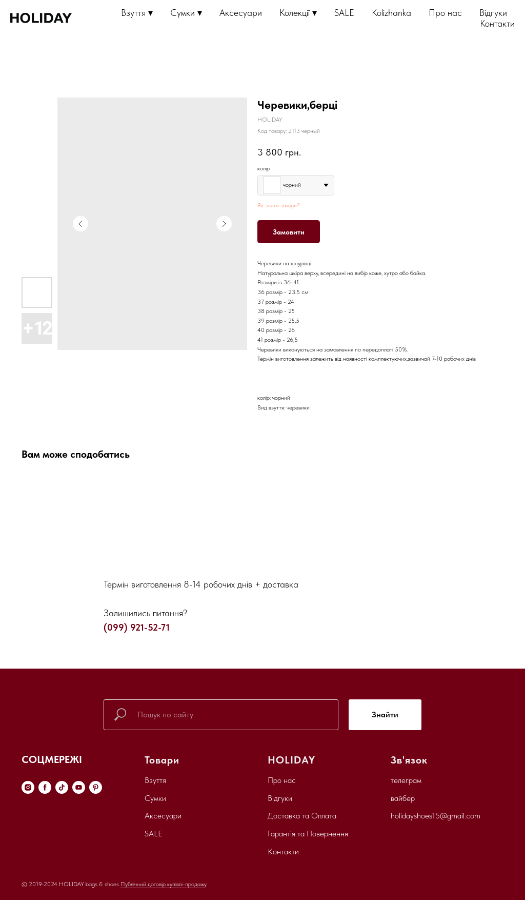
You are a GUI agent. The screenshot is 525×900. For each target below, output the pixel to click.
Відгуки (493, 12)
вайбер (403, 798)
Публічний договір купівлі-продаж (162, 884)
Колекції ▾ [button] (298, 12)
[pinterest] (95, 787)
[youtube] (78, 787)
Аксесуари (240, 12)
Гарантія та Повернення (308, 833)
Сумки (155, 798)
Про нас (445, 12)
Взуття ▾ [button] (137, 12)
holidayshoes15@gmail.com (435, 815)
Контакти (497, 23)
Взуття (155, 780)
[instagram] (28, 787)
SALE (344, 12)
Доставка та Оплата (302, 815)
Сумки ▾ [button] (186, 12)
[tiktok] (61, 787)
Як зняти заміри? (278, 205)
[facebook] (44, 787)
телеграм (406, 780)
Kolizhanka (391, 12)
